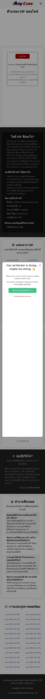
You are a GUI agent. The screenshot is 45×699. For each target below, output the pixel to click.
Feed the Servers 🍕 (22, 290)
